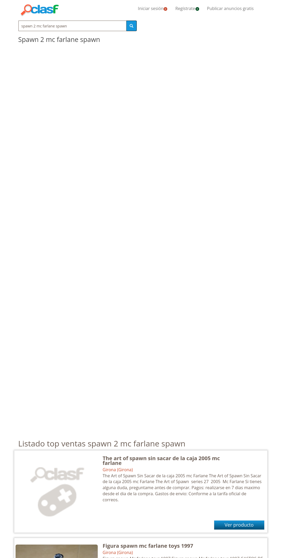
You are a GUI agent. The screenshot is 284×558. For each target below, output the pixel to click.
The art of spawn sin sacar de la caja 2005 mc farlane (161, 460)
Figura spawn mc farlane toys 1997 (148, 545)
